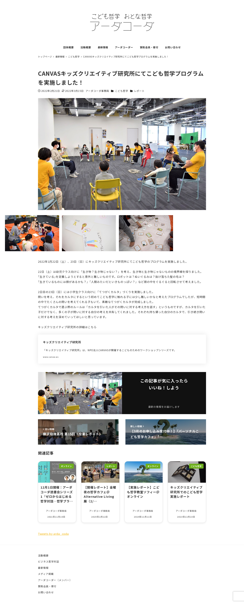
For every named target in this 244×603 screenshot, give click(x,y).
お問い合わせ (46, 592)
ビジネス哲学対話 (48, 561)
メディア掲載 (46, 574)
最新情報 (43, 568)
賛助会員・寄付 (47, 586)
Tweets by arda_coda (53, 534)
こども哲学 (121, 91)
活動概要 (43, 555)
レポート (139, 91)
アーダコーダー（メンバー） (55, 580)
